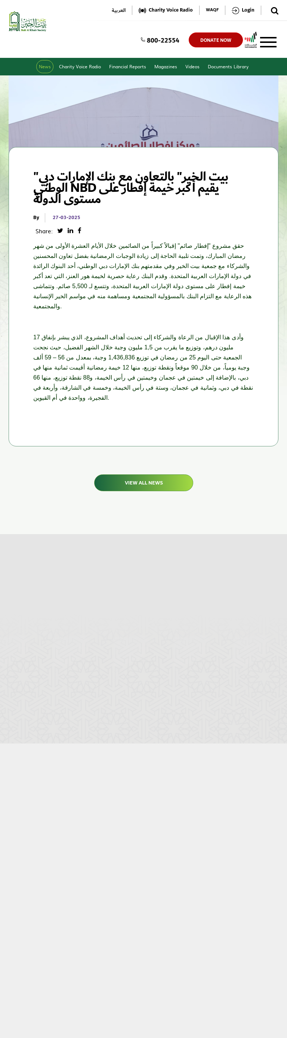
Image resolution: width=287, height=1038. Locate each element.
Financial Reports (127, 66)
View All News (143, 483)
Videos (192, 66)
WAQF (212, 10)
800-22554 (160, 40)
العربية (119, 10)
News (45, 66)
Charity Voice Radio (80, 66)
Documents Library (228, 66)
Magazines (165, 66)
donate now (215, 40)
